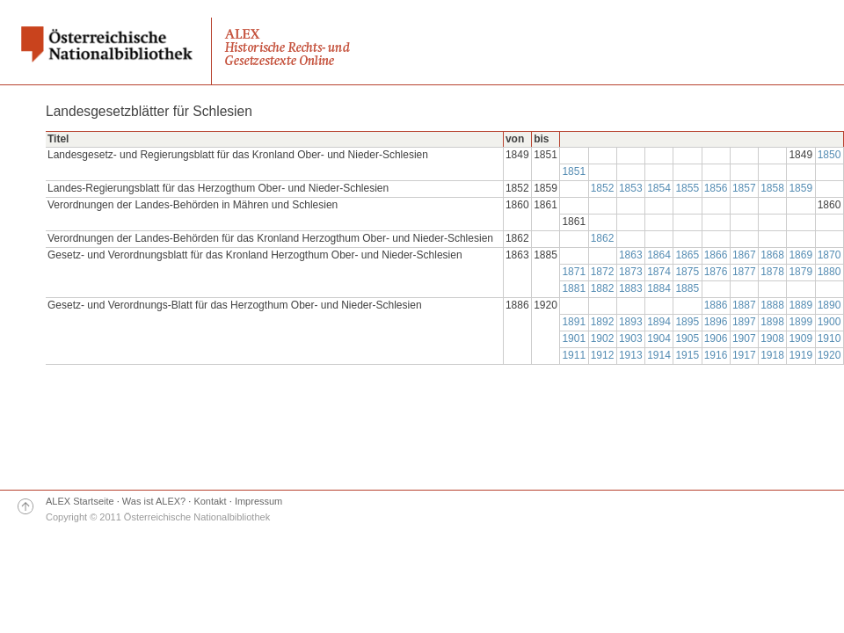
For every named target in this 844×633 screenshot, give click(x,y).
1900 (829, 322)
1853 (631, 188)
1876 (716, 272)
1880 (829, 272)
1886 (716, 305)
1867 (744, 255)
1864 (659, 255)
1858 (772, 188)
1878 (772, 272)
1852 (603, 188)
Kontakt (209, 501)
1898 (772, 322)
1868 (772, 255)
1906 (716, 338)
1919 (800, 355)
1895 (687, 322)
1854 (659, 188)
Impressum (258, 501)
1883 (631, 288)
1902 (603, 338)
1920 (829, 355)
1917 (744, 355)
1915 (687, 355)
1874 (659, 272)
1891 (574, 322)
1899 (800, 322)
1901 (574, 338)
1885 (687, 288)
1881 (574, 288)
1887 (744, 305)
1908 (772, 338)
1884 (659, 288)
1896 (716, 322)
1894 (659, 322)
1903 (631, 338)
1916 (716, 355)
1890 (829, 305)
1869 (800, 255)
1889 (800, 305)
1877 (744, 272)
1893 (631, 322)
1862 (603, 238)
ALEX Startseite (80, 501)
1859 (800, 188)
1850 (829, 155)
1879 (800, 272)
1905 (687, 338)
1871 (574, 272)
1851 (574, 171)
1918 (772, 355)
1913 (631, 355)
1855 (687, 188)
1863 (631, 255)
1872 (603, 272)
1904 (659, 338)
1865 (687, 255)
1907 (744, 338)
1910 (829, 338)
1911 (574, 355)
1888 (772, 305)
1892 (603, 322)
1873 (631, 272)
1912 (603, 355)
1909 (800, 338)
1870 (829, 255)
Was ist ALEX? (154, 501)
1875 (687, 272)
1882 (603, 288)
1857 (744, 188)
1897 (744, 322)
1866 (716, 255)
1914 (659, 355)
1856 (716, 188)
